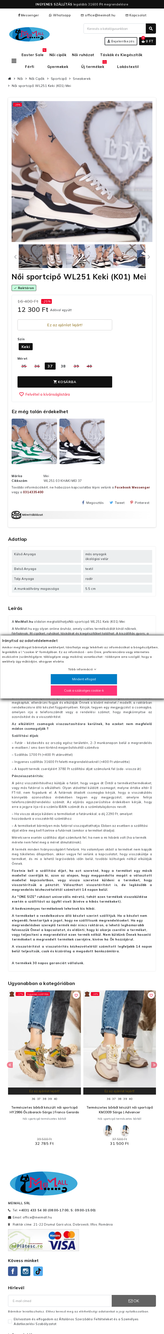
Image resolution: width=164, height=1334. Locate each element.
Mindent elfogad (84, 679)
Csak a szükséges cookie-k (84, 690)
